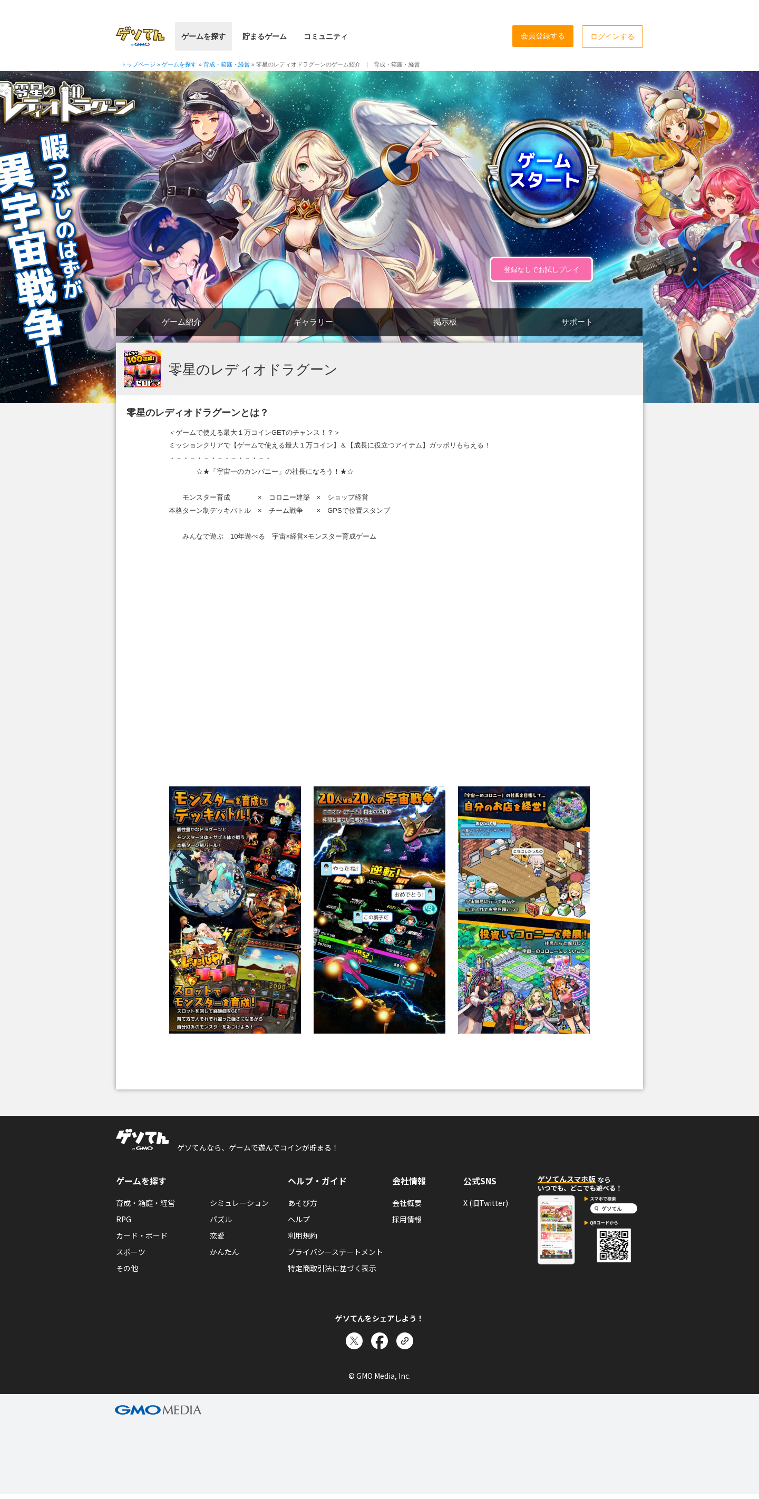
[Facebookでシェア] (379, 1340)
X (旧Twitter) (485, 1203)
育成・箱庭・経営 (145, 1203)
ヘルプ (299, 1219)
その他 (127, 1268)
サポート (577, 321)
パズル (221, 1219)
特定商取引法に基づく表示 (332, 1268)
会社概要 (407, 1203)
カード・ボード (142, 1235)
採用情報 (407, 1219)
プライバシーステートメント (335, 1252)
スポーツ (130, 1252)
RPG (123, 1219)
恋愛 (217, 1235)
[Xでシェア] (354, 1340)
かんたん (224, 1252)
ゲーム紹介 (181, 321)
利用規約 (302, 1235)
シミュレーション (239, 1203)
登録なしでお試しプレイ (541, 270)
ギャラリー (313, 321)
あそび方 (302, 1203)
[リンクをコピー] (404, 1340)
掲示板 (445, 321)
